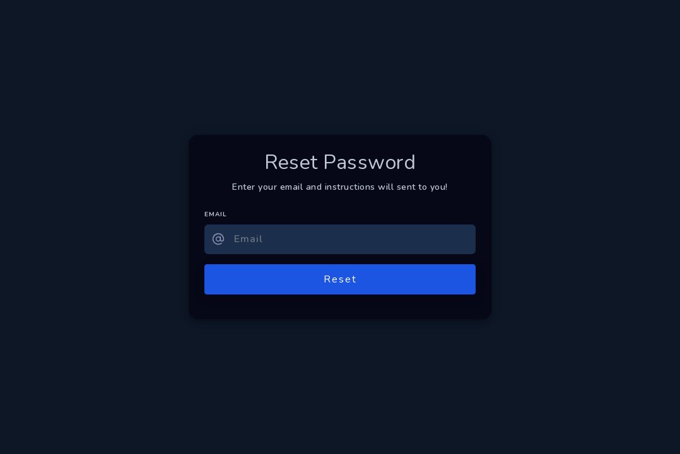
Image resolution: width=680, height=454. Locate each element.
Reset (340, 279)
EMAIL (215, 214)
